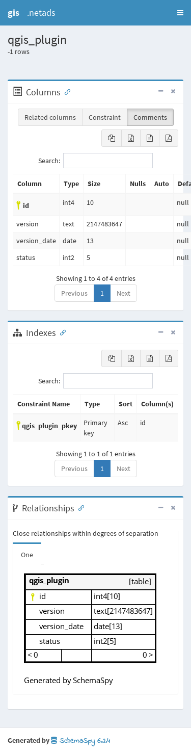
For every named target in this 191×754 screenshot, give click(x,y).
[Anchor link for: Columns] (65, 91)
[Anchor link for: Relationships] (79, 507)
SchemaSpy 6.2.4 (80, 741)
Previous (74, 293)
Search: (95, 160)
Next (123, 293)
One (27, 554)
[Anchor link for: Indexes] (60, 331)
